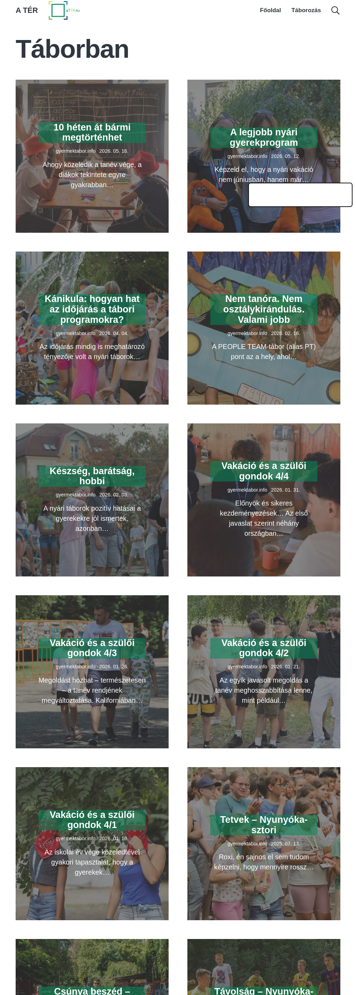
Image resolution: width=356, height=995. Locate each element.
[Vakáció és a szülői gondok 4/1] (92, 772)
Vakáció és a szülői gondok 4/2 (264, 648)
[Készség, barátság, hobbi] (92, 428)
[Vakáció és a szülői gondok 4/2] (263, 600)
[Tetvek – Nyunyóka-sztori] (263, 772)
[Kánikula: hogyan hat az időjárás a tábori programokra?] (92, 256)
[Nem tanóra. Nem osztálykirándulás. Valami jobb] (263, 256)
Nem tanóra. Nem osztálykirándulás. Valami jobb (264, 309)
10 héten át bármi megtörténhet (92, 132)
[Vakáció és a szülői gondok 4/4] (263, 428)
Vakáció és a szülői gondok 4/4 (264, 471)
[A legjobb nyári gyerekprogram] (263, 84)
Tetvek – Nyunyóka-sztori (264, 824)
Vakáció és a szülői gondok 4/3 (92, 648)
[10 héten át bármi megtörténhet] (92, 84)
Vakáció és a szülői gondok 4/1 (92, 820)
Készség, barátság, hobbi (92, 476)
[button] (335, 10)
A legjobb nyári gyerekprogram (264, 137)
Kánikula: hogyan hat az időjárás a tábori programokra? (91, 309)
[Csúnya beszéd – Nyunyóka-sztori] (92, 943)
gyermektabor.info (75, 151)
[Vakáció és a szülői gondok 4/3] (92, 600)
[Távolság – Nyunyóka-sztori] (263, 943)
